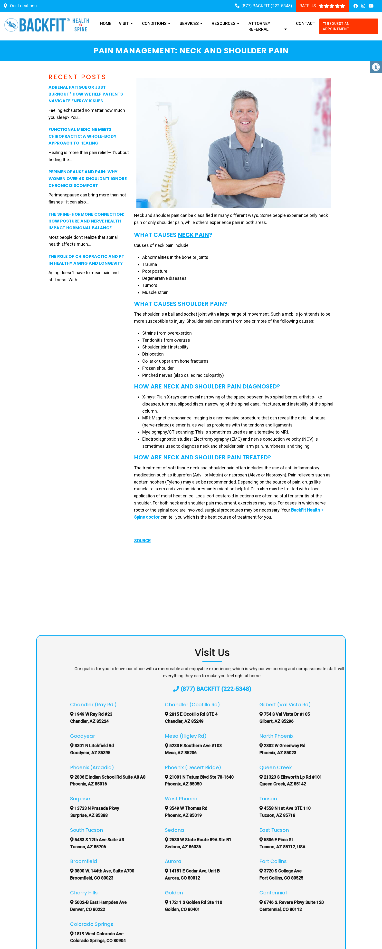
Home (106, 23)
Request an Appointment (336, 26)
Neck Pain (193, 235)
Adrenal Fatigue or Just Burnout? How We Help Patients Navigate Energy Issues (85, 94)
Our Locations (23, 5)
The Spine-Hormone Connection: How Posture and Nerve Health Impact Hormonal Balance (86, 221)
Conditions (154, 23)
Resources (224, 23)
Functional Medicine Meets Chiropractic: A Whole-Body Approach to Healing (82, 136)
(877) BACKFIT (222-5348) (266, 5)
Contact (305, 23)
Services (189, 23)
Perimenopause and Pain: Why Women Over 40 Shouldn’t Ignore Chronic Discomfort (87, 178)
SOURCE (142, 540)
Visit (124, 23)
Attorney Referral (259, 26)
